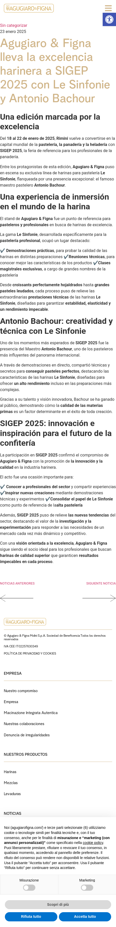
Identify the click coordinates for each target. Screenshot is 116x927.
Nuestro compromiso (21, 690)
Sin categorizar (13, 25)
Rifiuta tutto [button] (31, 916)
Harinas (10, 771)
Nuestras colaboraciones (24, 723)
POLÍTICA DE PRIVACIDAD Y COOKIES (30, 653)
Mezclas (11, 782)
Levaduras (12, 793)
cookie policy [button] (93, 843)
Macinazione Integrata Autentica (31, 712)
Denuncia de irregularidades (27, 734)
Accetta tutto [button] (85, 916)
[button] (109, 19)
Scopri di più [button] (58, 904)
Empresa (11, 701)
